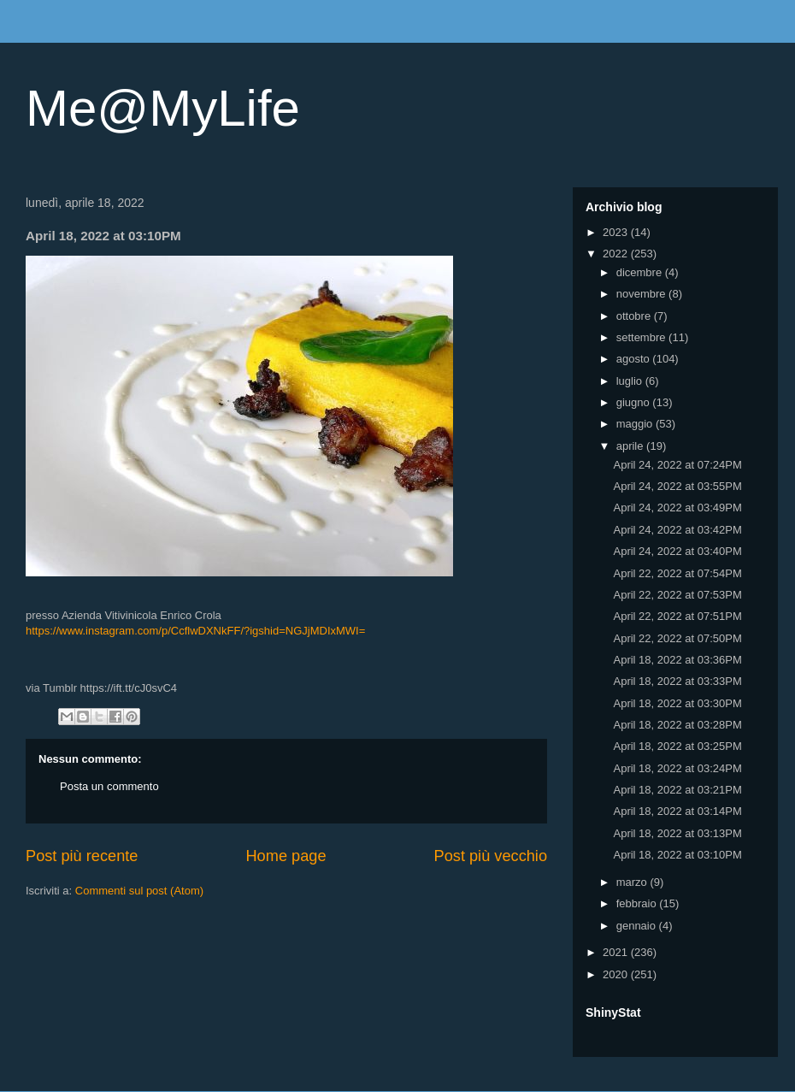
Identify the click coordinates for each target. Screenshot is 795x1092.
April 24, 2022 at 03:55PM (677, 486)
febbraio (638, 903)
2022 (617, 253)
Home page (285, 856)
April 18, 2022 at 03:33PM (677, 681)
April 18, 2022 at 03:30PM (677, 703)
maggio (636, 423)
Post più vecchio (490, 856)
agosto (634, 358)
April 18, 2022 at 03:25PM (677, 746)
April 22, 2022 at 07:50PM (677, 638)
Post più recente (82, 856)
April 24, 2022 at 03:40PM (677, 551)
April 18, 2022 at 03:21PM (677, 789)
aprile (631, 446)
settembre (642, 337)
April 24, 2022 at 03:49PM (677, 507)
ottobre (635, 316)
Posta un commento (109, 786)
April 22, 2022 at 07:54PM (677, 573)
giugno (634, 402)
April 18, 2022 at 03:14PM (677, 811)
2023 (617, 232)
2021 (617, 952)
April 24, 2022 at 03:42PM (677, 529)
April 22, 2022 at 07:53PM (677, 594)
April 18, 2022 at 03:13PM (677, 833)
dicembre (640, 272)
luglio (630, 381)
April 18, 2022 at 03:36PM (677, 659)
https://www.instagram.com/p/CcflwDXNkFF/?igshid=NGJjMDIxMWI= (195, 630)
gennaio (637, 925)
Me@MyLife (163, 108)
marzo (633, 882)
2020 (617, 974)
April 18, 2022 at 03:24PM (677, 768)
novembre (642, 293)
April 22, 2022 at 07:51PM (677, 616)
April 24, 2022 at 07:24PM (677, 464)
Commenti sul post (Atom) (139, 890)
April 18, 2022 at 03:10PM (677, 854)
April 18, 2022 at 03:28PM (677, 724)
